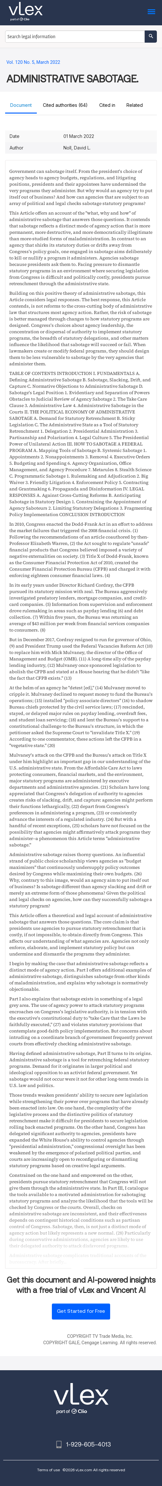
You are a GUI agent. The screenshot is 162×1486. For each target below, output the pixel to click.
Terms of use (48, 1470)
